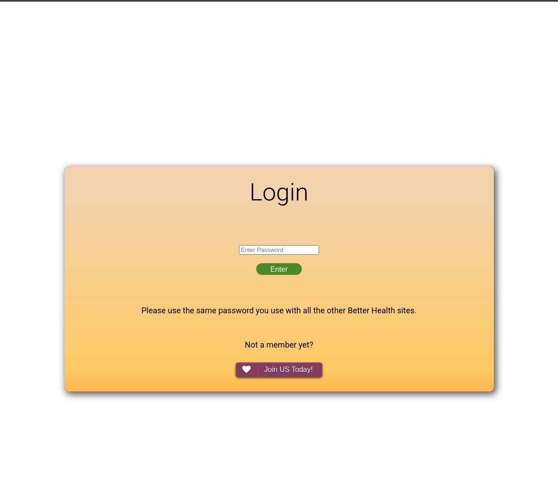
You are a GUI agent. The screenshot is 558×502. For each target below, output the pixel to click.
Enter (279, 269)
